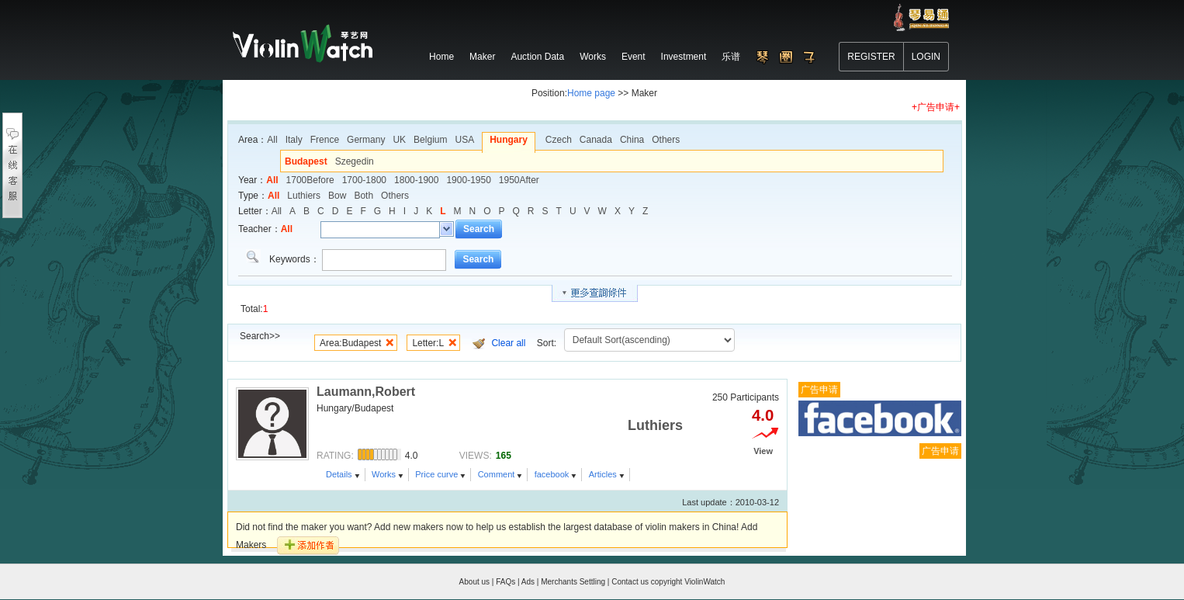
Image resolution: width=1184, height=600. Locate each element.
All (272, 139)
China (632, 139)
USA (464, 139)
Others (666, 139)
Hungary (509, 139)
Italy (294, 139)
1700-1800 (364, 180)
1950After (519, 180)
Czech (558, 139)
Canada (596, 139)
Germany (366, 139)
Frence (324, 139)
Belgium (430, 139)
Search (478, 229)
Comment (496, 474)
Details (339, 474)
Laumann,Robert (366, 391)
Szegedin (354, 161)
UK (399, 139)
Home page (591, 93)
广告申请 (819, 389)
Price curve (436, 474)
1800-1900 (416, 180)
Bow (337, 195)
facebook (552, 474)
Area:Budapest (350, 343)
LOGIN (926, 56)
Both (363, 195)
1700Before (310, 180)
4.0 (763, 415)
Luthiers (303, 195)
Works (384, 474)
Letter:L (428, 343)
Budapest (306, 161)
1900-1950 (468, 180)
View (763, 451)
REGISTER (871, 56)
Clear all (508, 343)
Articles (603, 474)
